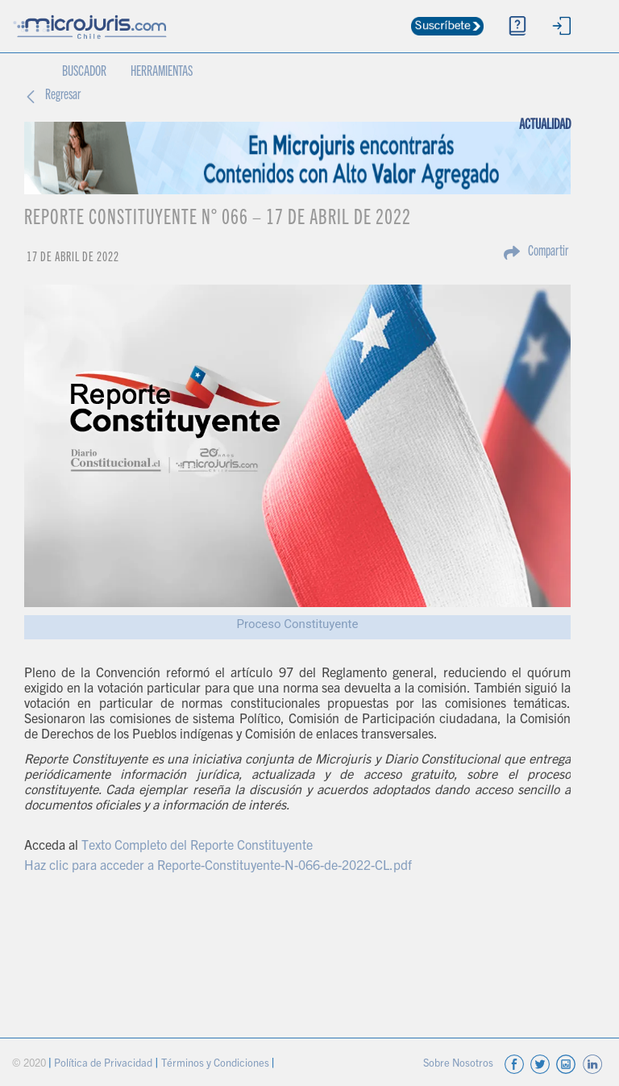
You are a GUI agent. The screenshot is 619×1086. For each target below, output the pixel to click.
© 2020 (30, 1064)
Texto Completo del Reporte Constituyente (197, 846)
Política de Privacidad (104, 1064)
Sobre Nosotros (459, 1064)
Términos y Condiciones (216, 1064)
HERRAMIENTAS (162, 72)
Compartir (548, 252)
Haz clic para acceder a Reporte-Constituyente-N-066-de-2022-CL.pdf (218, 866)
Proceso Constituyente (298, 624)
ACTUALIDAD (551, 116)
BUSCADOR (84, 72)
